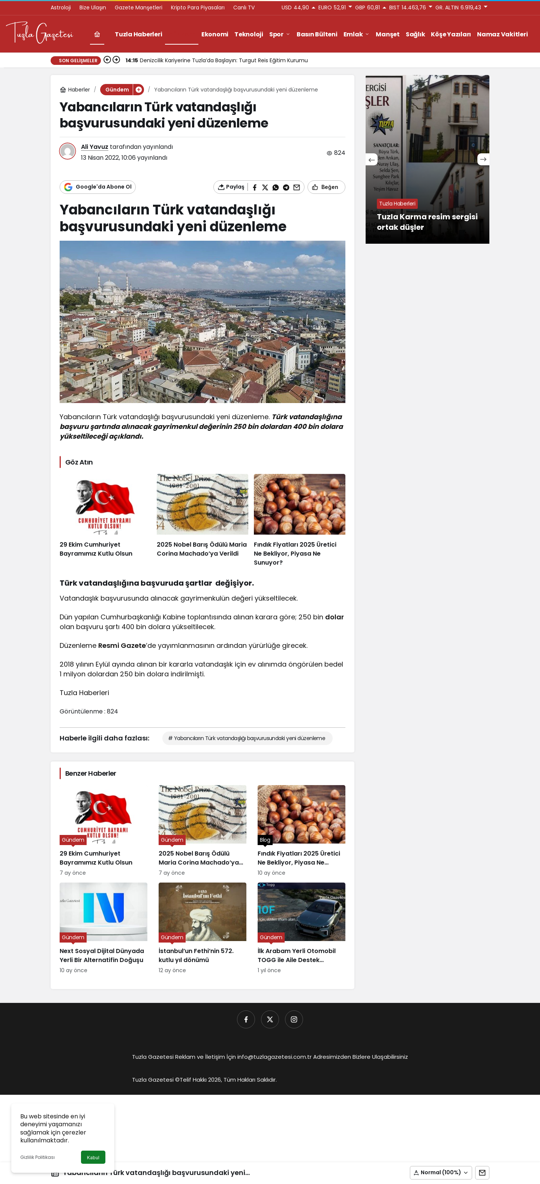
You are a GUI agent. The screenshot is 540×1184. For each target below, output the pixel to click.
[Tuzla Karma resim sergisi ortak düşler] (427, 159)
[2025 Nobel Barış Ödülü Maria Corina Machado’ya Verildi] (202, 521)
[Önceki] (107, 60)
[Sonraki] (116, 60)
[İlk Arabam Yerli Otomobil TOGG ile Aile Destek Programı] (301, 928)
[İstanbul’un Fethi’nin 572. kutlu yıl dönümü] (202, 928)
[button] (441, 1173)
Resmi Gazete (122, 645)
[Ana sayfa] (97, 34)
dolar (334, 617)
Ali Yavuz (94, 146)
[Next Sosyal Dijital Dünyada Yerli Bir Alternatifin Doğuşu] (103, 928)
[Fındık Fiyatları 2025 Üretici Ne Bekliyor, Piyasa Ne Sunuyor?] (299, 521)
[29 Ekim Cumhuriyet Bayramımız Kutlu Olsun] (105, 521)
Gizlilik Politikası (37, 1157)
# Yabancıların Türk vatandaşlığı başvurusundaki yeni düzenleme (246, 738)
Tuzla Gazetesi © (156, 1080)
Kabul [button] (93, 1157)
